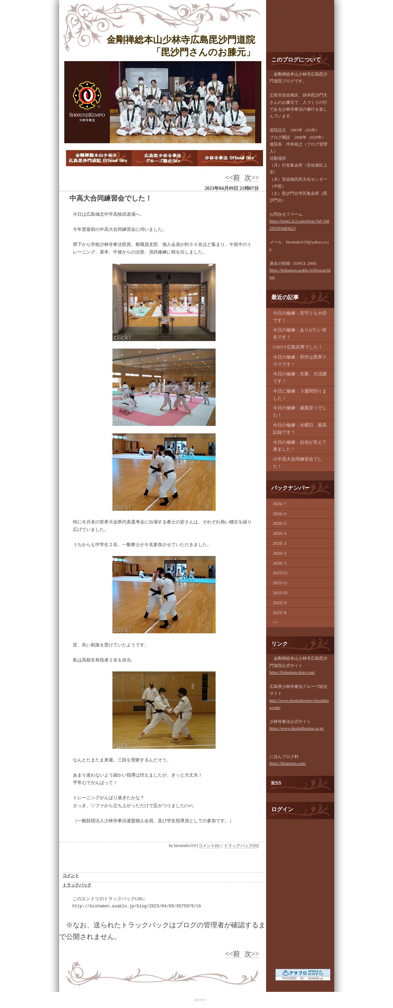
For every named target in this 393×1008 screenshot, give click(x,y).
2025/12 (280, 572)
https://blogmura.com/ (288, 763)
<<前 (233, 177)
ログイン (282, 809)
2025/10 (280, 592)
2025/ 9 (279, 602)
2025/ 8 (279, 612)
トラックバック (77, 885)
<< (275, 622)
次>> (251, 177)
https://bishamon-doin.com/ (292, 672)
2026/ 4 (279, 533)
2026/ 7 (279, 503)
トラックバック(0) (241, 845)
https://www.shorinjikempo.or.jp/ (297, 728)
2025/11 (280, 582)
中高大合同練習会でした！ (110, 198)
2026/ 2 (279, 553)
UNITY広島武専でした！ (298, 347)
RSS (276, 783)
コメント (71, 875)
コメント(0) (209, 845)
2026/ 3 (279, 543)
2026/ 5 (279, 523)
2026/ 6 (279, 513)
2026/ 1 (279, 563)
